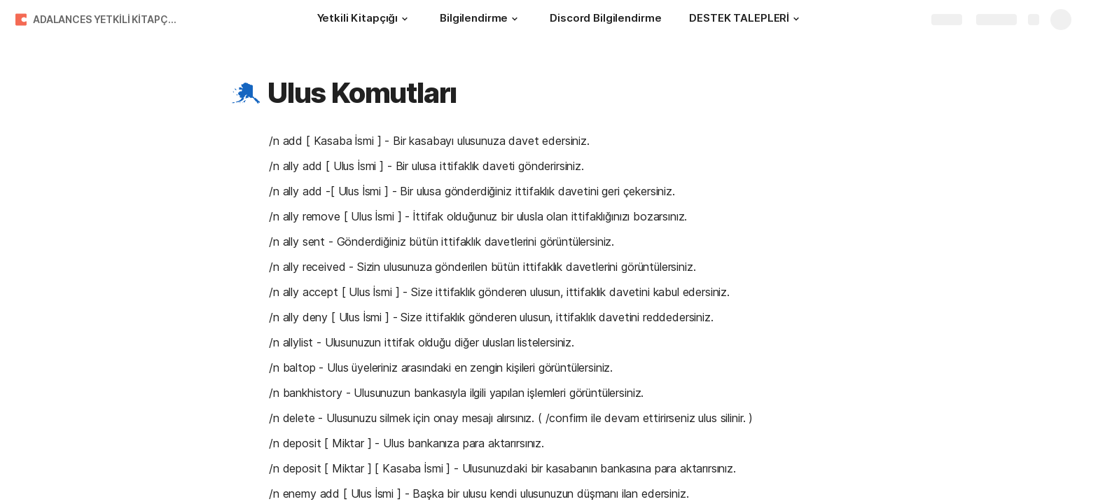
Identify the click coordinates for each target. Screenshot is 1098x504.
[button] (405, 19)
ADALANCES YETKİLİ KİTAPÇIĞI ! (107, 19)
